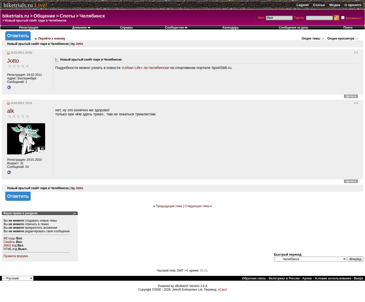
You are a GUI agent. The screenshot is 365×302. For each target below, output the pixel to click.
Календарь (231, 27)
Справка (126, 27)
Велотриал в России (284, 278)
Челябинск (92, 16)
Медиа (334, 5)
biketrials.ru (18, 5)
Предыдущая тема (169, 206)
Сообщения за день (293, 27)
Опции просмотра (340, 38)
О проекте (353, 5)
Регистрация (28, 27)
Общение (44, 16)
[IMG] (7, 245)
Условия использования (333, 278)
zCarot (222, 289)
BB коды (9, 238)
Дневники (81, 27)
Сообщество (176, 27)
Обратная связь (254, 278)
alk (10, 111)
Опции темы (311, 38)
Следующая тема (197, 206)
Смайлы (9, 242)
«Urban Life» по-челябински (145, 68)
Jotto (79, 44)
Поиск (348, 27)
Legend (302, 5)
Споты (67, 16)
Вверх (358, 278)
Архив (307, 278)
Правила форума (16, 256)
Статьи (319, 5)
